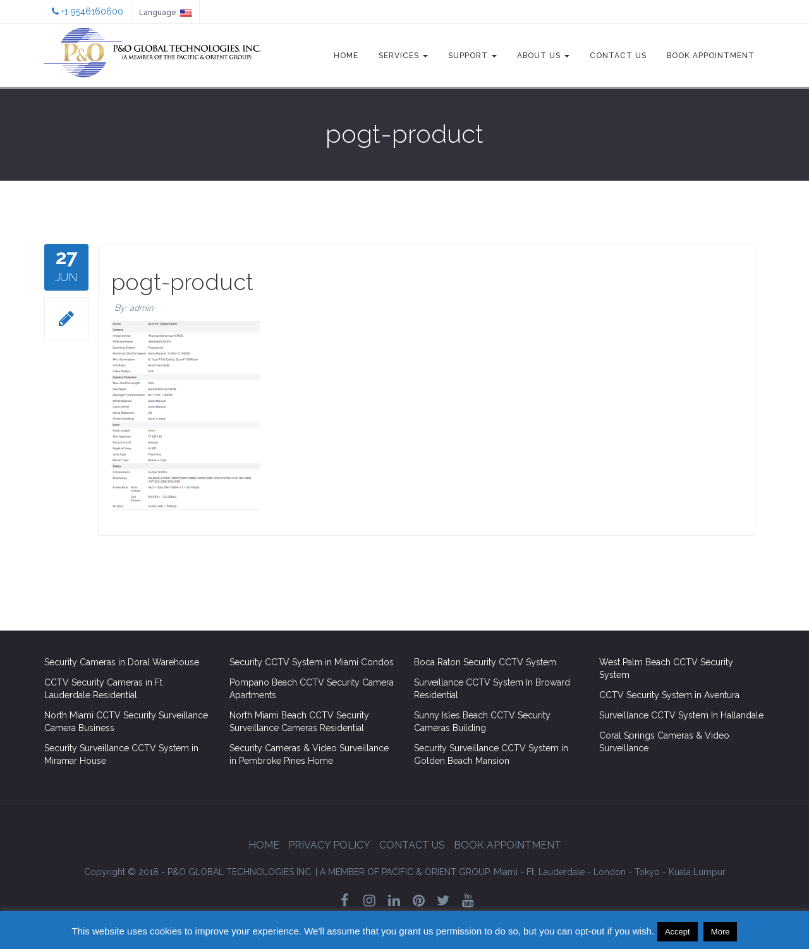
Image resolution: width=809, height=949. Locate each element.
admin (142, 308)
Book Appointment (711, 55)
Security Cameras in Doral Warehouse (121, 662)
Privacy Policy (329, 845)
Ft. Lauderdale (555, 872)
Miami (506, 872)
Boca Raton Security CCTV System (485, 662)
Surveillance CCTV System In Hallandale (681, 715)
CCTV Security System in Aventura (669, 695)
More (720, 931)
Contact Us (618, 55)
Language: (165, 12)
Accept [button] (677, 931)
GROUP (405, 872)
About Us (543, 55)
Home (346, 55)
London (609, 872)
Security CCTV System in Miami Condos (311, 662)
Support (472, 55)
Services (403, 55)
